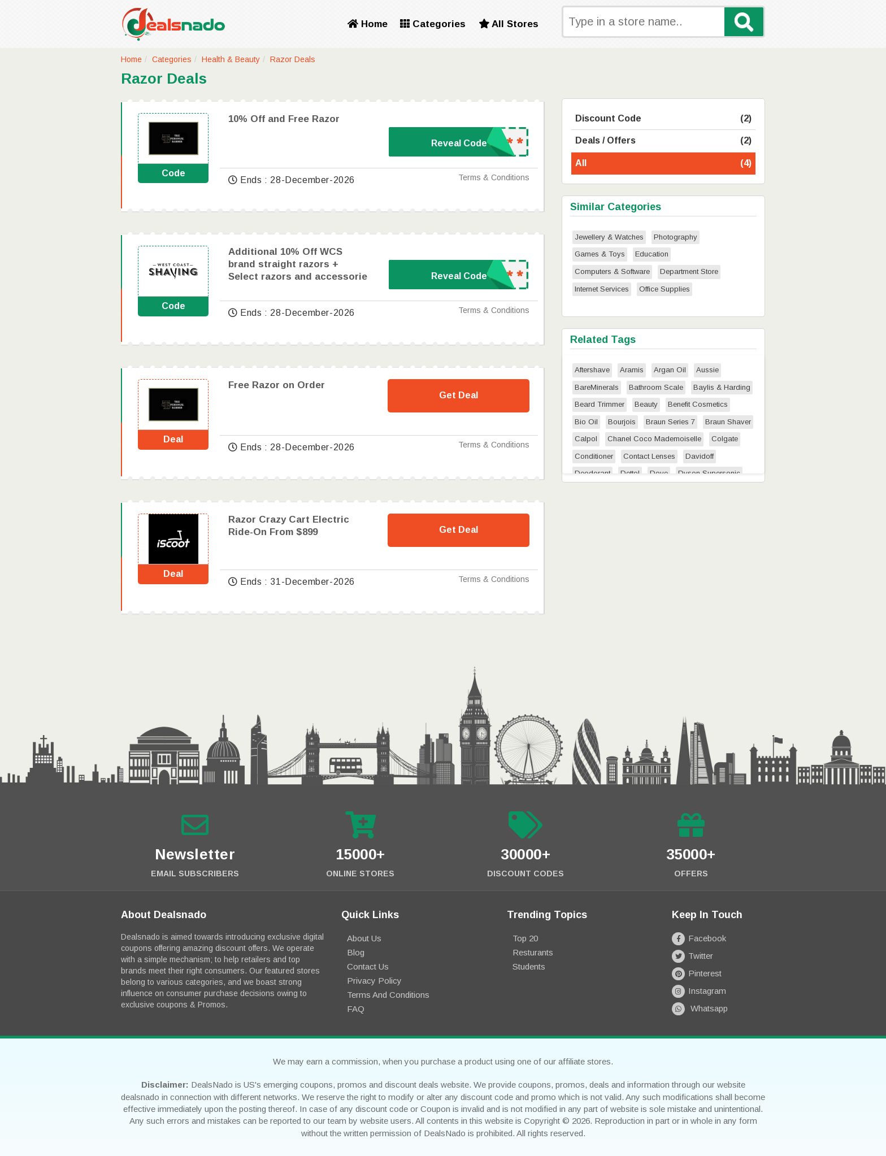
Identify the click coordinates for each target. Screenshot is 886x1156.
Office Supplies (664, 289)
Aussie (707, 370)
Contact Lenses (649, 456)
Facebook (699, 938)
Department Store (689, 271)
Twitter (692, 956)
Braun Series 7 (670, 422)
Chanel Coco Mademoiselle (654, 438)
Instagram (699, 991)
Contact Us (368, 966)
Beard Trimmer (599, 404)
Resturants (533, 952)
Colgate (724, 438)
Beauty (646, 404)
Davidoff (699, 456)
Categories (433, 24)
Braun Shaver (728, 422)
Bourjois (622, 422)
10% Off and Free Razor (284, 119)
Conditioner (594, 456)
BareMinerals (597, 387)
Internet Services (602, 289)
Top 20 (525, 938)
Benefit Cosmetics (698, 404)
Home (368, 24)
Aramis (632, 370)
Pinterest (697, 973)
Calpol (586, 438)
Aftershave (592, 370)
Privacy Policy (374, 980)
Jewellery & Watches (609, 237)
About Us (364, 938)
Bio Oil (586, 422)
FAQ (355, 1009)
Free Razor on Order (276, 385)
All (663, 163)
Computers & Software (612, 271)
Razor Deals (292, 59)
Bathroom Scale (656, 387)
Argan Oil (670, 370)
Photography (675, 237)
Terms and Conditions (388, 994)
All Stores (508, 24)
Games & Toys (600, 254)
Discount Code (663, 118)
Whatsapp (700, 1008)
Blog (355, 952)
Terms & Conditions (493, 177)
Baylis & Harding (721, 387)
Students (529, 966)
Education (651, 254)
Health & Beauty (231, 59)
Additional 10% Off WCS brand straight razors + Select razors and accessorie (297, 264)
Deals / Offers (663, 140)
